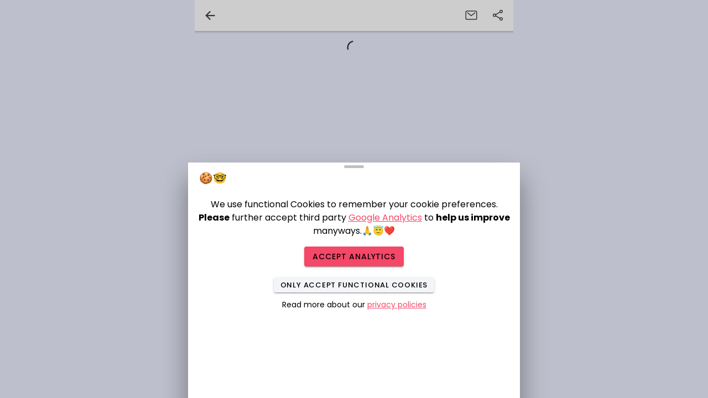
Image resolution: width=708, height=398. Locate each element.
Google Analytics (385, 217)
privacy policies (396, 304)
